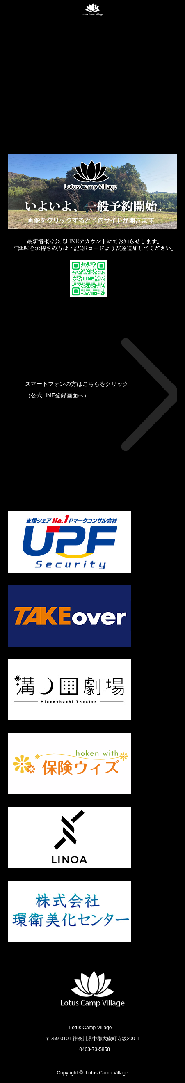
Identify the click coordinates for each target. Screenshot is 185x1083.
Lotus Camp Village (107, 1073)
